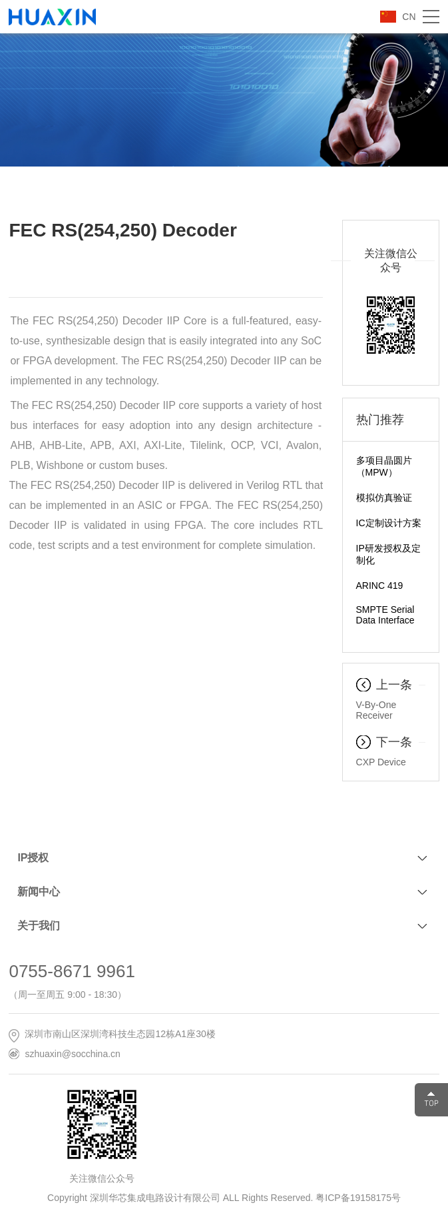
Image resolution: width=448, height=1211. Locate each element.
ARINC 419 (379, 585)
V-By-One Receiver (376, 710)
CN (408, 16)
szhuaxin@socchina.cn (72, 1053)
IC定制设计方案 (388, 523)
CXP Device (381, 762)
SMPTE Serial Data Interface (385, 614)
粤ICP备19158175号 (358, 1197)
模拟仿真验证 (384, 497)
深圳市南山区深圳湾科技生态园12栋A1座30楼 (120, 1033)
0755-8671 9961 (71, 971)
